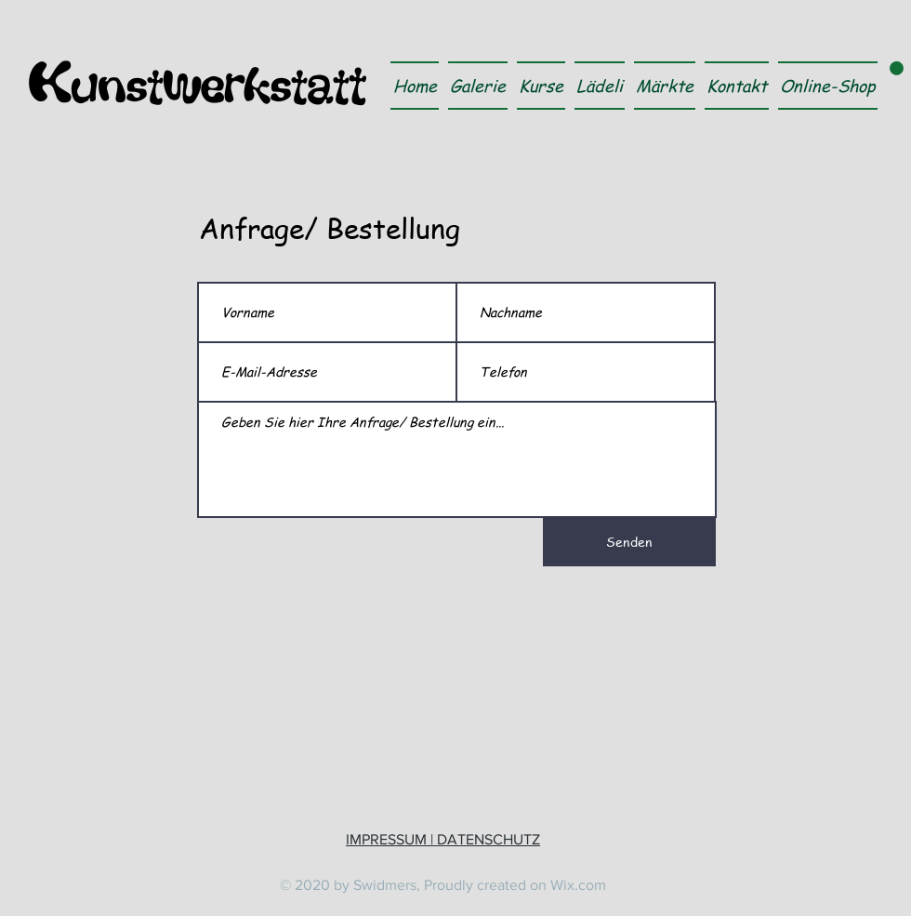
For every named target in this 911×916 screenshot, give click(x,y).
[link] (897, 68)
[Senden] (629, 542)
